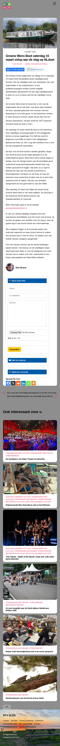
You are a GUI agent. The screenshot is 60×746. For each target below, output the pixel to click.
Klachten (14, 721)
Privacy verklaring (26, 721)
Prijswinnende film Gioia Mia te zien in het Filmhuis (28, 505)
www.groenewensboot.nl (16, 208)
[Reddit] (18, 383)
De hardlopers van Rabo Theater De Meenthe (25, 459)
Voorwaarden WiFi (10, 724)
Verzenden (14, 349)
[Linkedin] (23, 383)
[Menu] (54, 3)
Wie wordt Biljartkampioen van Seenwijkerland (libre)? (30, 396)
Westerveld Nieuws (15, 605)
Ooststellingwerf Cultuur (18, 497)
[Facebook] (8, 383)
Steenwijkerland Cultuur (17, 453)
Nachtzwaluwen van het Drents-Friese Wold (25, 698)
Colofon (6, 721)
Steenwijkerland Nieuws (39, 64)
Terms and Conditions (27, 727)
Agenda (27, 64)
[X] (13, 383)
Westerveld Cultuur (15, 502)
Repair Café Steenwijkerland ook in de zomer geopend (29, 651)
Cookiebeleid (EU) (10, 727)
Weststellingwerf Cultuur (38, 502)
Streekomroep (12, 456)
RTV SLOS (8, 732)
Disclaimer (39, 721)
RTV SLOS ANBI (25, 724)
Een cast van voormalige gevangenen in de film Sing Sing (31, 393)
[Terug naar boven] (7, 707)
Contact (37, 724)
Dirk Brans (17, 64)
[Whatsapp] (28, 383)
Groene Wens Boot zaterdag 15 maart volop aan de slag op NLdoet (30, 57)
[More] (33, 383)
